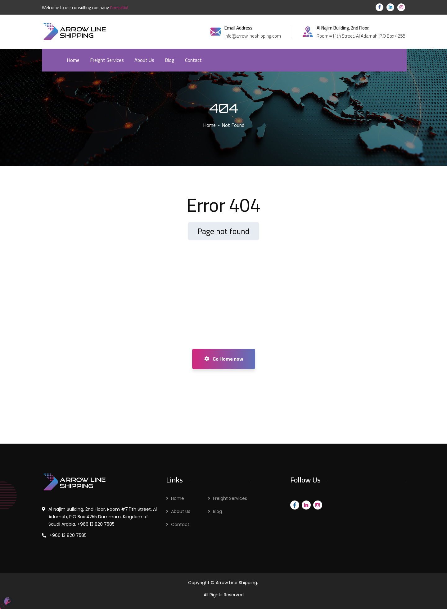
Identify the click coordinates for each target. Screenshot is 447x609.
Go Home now (223, 358)
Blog (217, 511)
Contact (180, 524)
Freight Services (230, 498)
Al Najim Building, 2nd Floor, (343, 28)
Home (209, 125)
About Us (180, 511)
